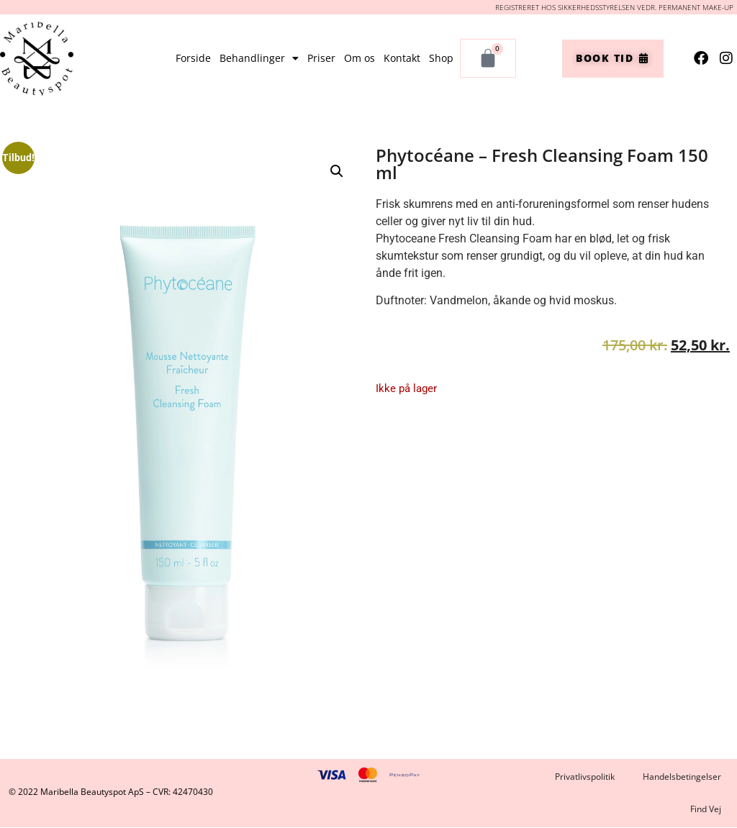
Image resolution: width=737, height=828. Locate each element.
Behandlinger (259, 58)
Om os (359, 58)
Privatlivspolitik (584, 776)
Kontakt (402, 58)
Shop (441, 58)
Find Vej (705, 810)
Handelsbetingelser (682, 776)
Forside (193, 58)
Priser (321, 58)
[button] (337, 171)
